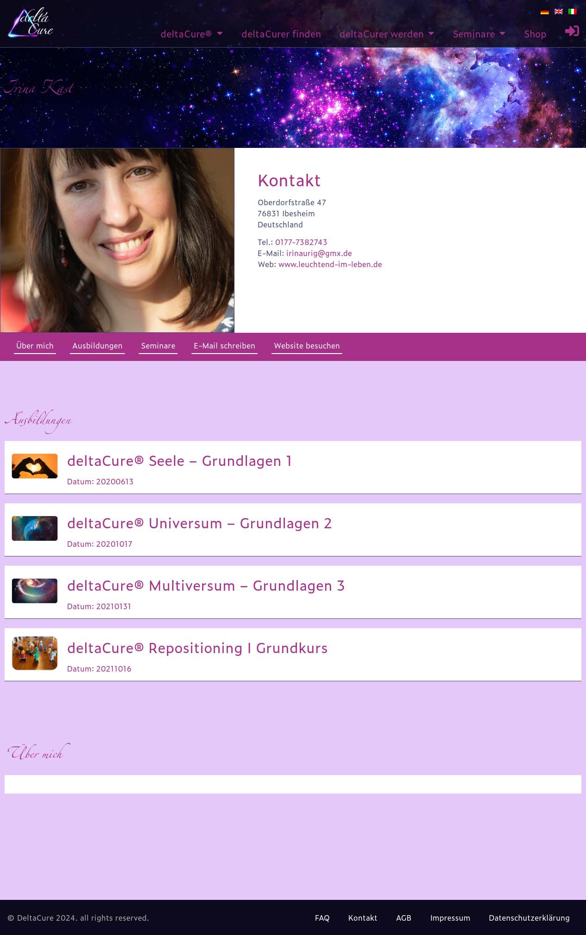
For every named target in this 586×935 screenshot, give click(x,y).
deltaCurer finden (281, 33)
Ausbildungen (97, 345)
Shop (535, 33)
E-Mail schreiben (224, 345)
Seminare (479, 33)
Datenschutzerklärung (529, 917)
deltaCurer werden (386, 33)
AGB (404, 917)
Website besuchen (307, 345)
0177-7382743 (301, 241)
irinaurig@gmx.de (319, 252)
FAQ (322, 917)
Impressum (450, 917)
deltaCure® (191, 33)
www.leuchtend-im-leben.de (330, 263)
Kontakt (362, 917)
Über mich (35, 345)
